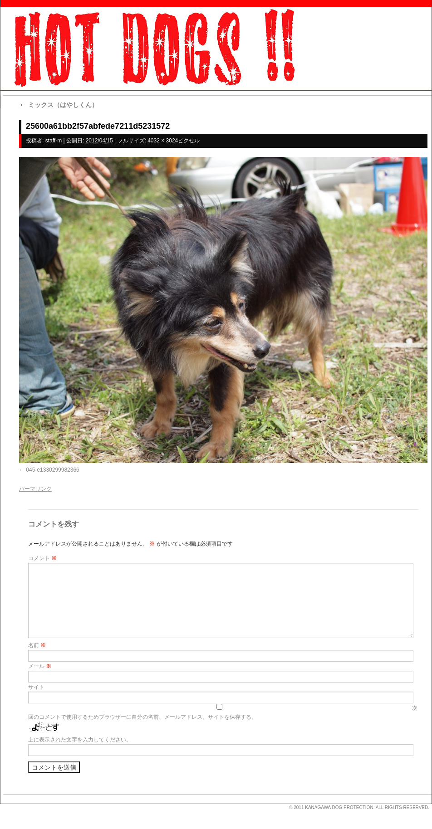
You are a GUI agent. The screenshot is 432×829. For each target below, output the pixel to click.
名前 (37, 645)
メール (39, 666)
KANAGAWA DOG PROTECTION (339, 807)
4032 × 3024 (162, 140)
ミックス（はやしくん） (58, 104)
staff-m (53, 140)
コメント (42, 558)
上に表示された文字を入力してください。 (80, 739)
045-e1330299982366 (52, 470)
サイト (36, 687)
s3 (4, 804)
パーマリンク (35, 489)
